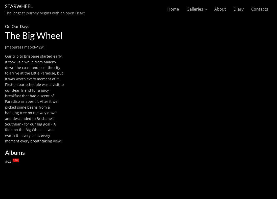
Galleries (195, 9)
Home (173, 9)
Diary (239, 9)
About (220, 9)
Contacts (259, 9)
